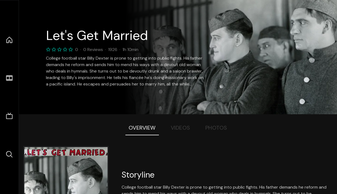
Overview (142, 127)
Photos (216, 127)
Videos (180, 127)
